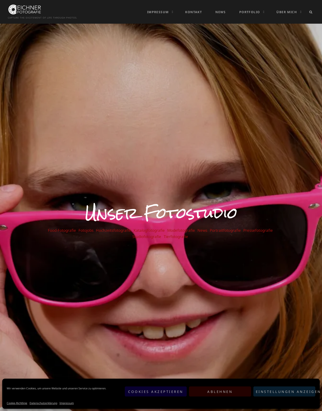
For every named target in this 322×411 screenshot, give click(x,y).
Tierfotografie (176, 231)
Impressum (66, 403)
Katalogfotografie (149, 225)
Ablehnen (220, 391)
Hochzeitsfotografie (113, 225)
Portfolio (249, 9)
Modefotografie (181, 225)
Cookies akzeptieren (155, 391)
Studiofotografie (146, 231)
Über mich (286, 9)
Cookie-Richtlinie (17, 403)
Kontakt (193, 9)
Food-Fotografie (62, 225)
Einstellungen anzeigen (286, 391)
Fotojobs (85, 225)
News (220, 9)
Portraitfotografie (225, 225)
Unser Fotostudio (161, 208)
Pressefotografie (258, 225)
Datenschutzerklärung (43, 403)
